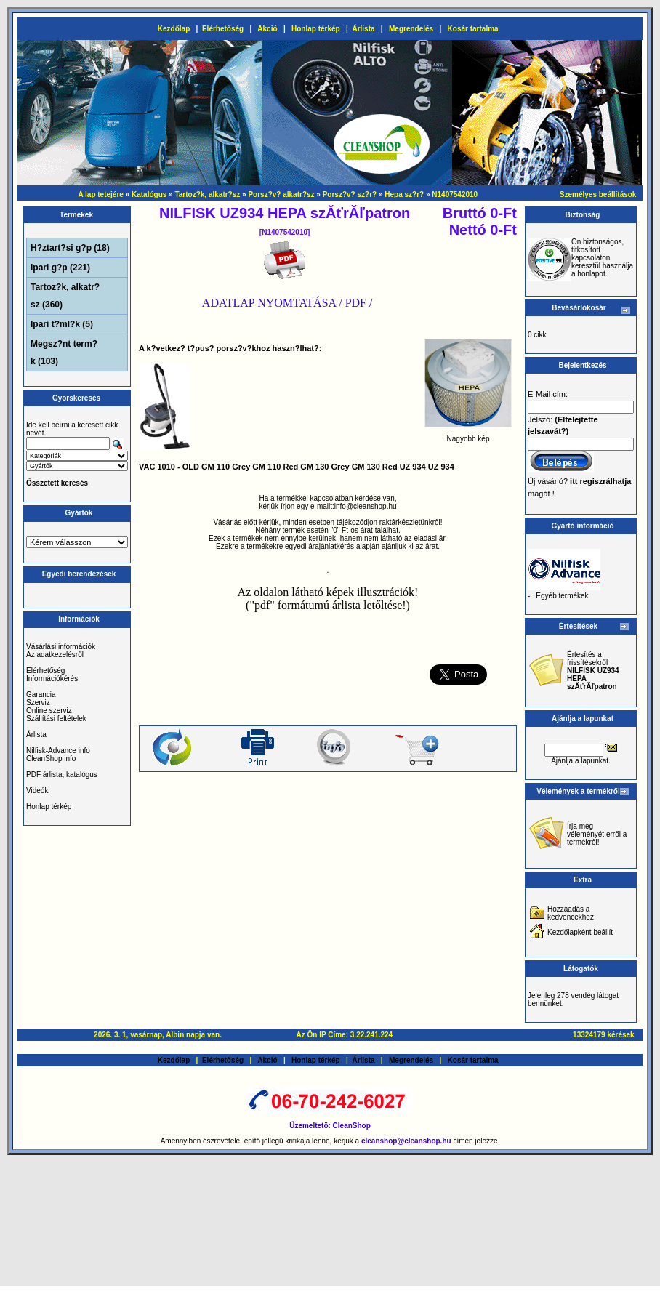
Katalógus (149, 194)
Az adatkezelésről (55, 655)
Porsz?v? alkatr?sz (281, 194)
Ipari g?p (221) (60, 267)
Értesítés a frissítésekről (593, 671)
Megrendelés (411, 29)
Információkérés (52, 679)
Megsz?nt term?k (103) (64, 352)
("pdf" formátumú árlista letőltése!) (328, 605)
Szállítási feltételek (56, 719)
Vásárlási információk (60, 647)
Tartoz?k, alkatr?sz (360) (65, 296)
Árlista (363, 29)
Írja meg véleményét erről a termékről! (597, 834)
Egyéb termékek (562, 596)
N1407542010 (455, 194)
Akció (267, 29)
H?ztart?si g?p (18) (70, 248)
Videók (37, 791)
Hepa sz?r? (404, 194)
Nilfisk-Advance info (58, 751)
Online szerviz (49, 711)
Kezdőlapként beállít (580, 932)
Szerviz (38, 703)
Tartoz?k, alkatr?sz (207, 194)
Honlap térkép (315, 29)
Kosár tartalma (473, 29)
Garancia (41, 695)
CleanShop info (51, 759)
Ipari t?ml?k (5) (62, 324)
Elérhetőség (223, 29)
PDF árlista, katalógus (61, 775)
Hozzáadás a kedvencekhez (570, 913)
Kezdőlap (174, 29)
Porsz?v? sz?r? (350, 194)
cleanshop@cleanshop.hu (407, 1141)
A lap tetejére (100, 194)
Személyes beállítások (598, 194)
